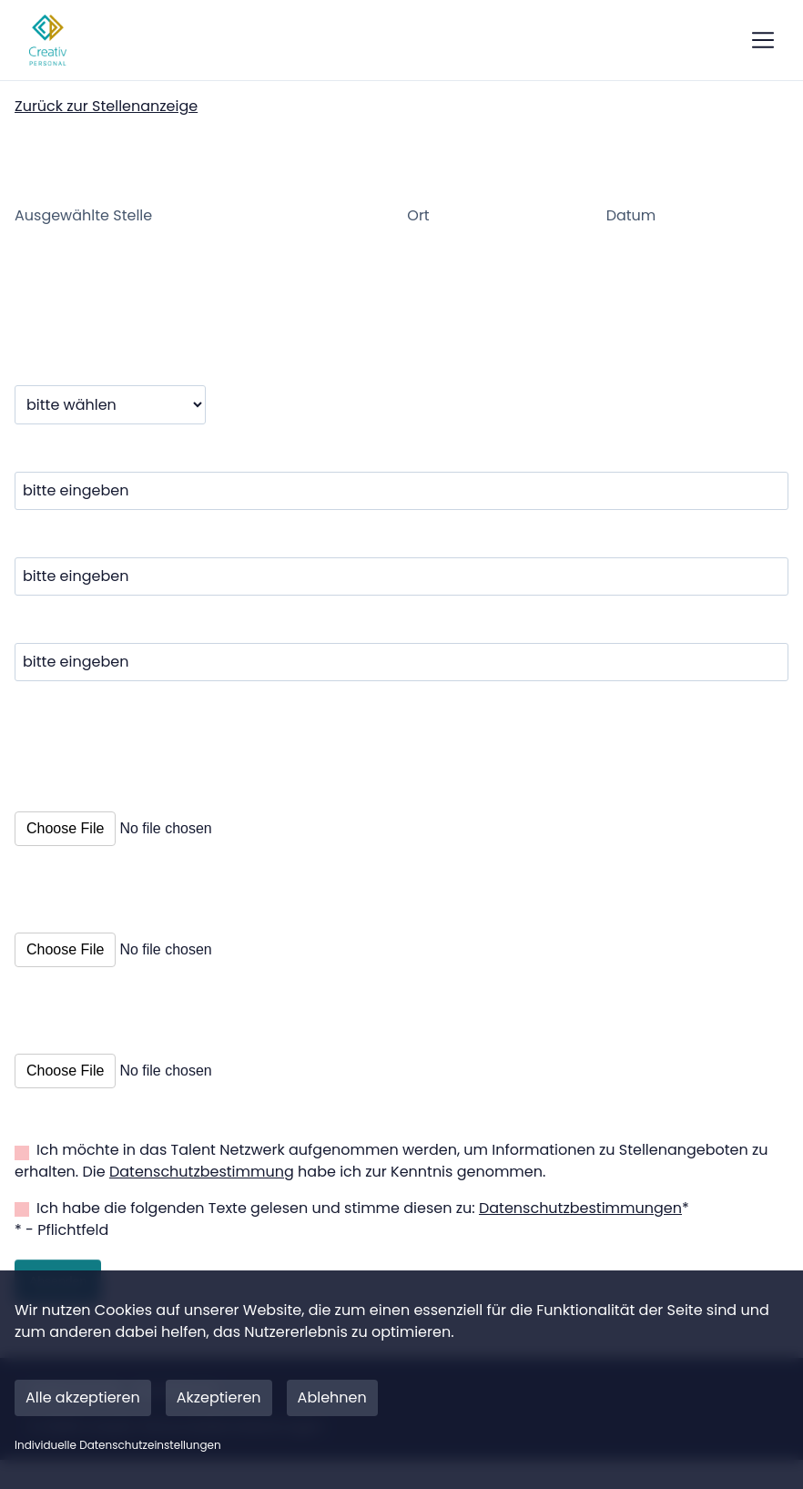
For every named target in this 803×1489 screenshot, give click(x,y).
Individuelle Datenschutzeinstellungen (118, 1445)
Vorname (52, 485)
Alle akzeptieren (82, 1397)
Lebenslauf (64, 939)
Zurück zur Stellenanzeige (106, 106)
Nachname (59, 571)
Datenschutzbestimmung (201, 1200)
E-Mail (41, 657)
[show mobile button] (763, 40)
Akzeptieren (219, 1397)
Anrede (45, 399)
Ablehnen (332, 1397)
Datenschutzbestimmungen (580, 1237)
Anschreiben (72, 818)
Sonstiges (59, 1060)
